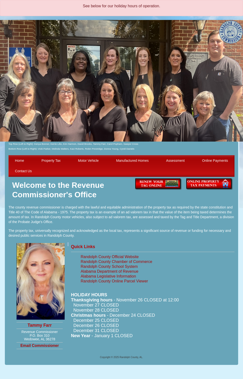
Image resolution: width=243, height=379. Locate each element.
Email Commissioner (39, 345)
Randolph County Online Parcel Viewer (114, 281)
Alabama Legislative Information (108, 276)
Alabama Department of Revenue (109, 271)
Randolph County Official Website (110, 257)
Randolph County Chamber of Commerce (116, 262)
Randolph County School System (109, 266)
